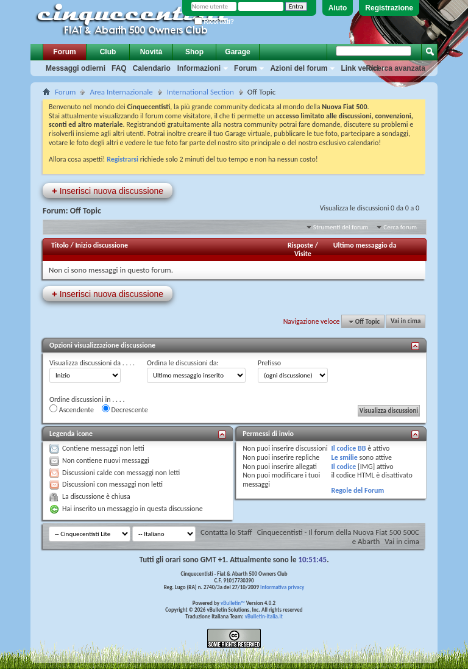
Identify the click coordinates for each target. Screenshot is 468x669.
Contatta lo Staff (226, 532)
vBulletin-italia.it (264, 616)
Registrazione (389, 8)
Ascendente (71, 409)
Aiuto (337, 8)
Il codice (344, 466)
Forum (64, 52)
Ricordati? (214, 21)
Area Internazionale (121, 91)
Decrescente (125, 409)
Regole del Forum (358, 490)
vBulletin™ (233, 602)
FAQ (119, 68)
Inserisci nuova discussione (107, 190)
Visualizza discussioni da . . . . (92, 363)
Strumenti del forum (341, 227)
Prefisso (269, 363)
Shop (194, 52)
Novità (151, 52)
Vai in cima (405, 322)
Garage (237, 52)
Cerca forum (400, 227)
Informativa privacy (282, 587)
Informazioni (199, 68)
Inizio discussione (101, 245)
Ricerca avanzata (395, 68)
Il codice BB (349, 448)
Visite (302, 253)
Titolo (60, 245)
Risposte (300, 245)
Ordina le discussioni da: (183, 363)
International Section (200, 91)
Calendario (152, 68)
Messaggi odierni (75, 68)
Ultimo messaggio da (365, 245)
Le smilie (345, 457)
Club (108, 52)
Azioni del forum (298, 68)
